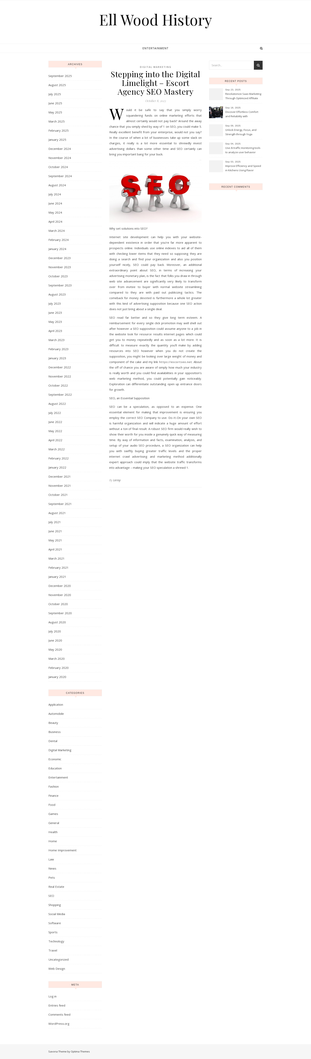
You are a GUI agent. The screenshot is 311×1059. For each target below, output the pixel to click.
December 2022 (59, 367)
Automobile (56, 714)
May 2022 (55, 431)
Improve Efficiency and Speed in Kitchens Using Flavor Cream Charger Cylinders (243, 168)
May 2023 (55, 322)
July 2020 (54, 631)
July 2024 (54, 194)
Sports (53, 932)
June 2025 (55, 103)
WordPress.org (58, 1024)
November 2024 (59, 158)
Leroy (117, 480)
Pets (51, 877)
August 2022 (57, 404)
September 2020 (60, 613)
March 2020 (56, 659)
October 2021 (58, 495)
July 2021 (54, 522)
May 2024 (55, 212)
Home (52, 841)
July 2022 (54, 413)
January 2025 (57, 140)
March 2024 (56, 231)
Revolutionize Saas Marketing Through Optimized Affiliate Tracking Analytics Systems (243, 96)
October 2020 (58, 604)
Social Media (56, 914)
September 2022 (60, 394)
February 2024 (58, 240)
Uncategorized (58, 959)
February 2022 (58, 458)
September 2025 (60, 76)
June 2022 (55, 422)
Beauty (53, 723)
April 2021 (55, 549)
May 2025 (55, 112)
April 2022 (55, 440)
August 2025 (57, 85)
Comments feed (59, 1014)
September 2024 (60, 176)
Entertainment (155, 48)
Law (51, 859)
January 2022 (57, 467)
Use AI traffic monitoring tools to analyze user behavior (242, 150)
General (53, 823)
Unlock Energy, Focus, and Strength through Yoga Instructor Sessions (240, 132)
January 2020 (57, 677)
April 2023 (55, 331)
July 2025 (54, 94)
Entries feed (56, 1005)
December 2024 (59, 149)
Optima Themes (80, 1051)
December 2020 (59, 586)
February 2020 (58, 668)
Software (54, 923)
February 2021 (58, 567)
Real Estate (56, 887)
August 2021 (57, 513)
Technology (56, 941)
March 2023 (56, 340)
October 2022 (58, 385)
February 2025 (58, 130)
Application (55, 704)
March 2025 (56, 121)
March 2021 (56, 558)
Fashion (53, 786)
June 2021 (55, 531)
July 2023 (54, 303)
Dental (52, 741)
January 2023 (57, 358)
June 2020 (55, 640)
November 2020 (59, 595)
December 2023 (59, 258)
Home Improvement (62, 850)
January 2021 (57, 577)
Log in (52, 996)
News (52, 868)
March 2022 (56, 449)
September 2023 (60, 285)
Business (54, 732)
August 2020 (57, 622)
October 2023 (58, 276)
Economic (54, 759)
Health (53, 832)
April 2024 (55, 221)
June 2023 (55, 313)
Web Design (56, 969)
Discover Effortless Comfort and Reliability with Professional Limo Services (241, 114)
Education (55, 768)
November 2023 (59, 267)
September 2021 (60, 504)
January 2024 (57, 249)
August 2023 (57, 294)
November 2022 (59, 376)
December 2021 (59, 476)
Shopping (54, 905)
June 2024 (55, 203)
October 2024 (58, 167)
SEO (51, 896)
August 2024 (57, 185)
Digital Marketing (59, 750)
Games (53, 814)
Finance (53, 796)
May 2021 (55, 540)
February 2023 (58, 349)
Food (51, 805)
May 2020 (55, 649)
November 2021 (59, 486)
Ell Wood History (155, 19)
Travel (52, 950)
